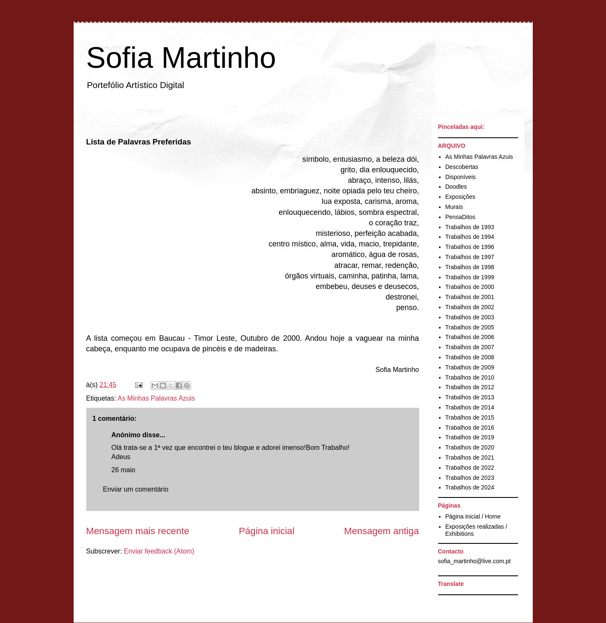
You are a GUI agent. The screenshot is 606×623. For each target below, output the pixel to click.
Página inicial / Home (473, 516)
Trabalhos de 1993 (469, 227)
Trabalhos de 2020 (469, 447)
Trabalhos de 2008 (469, 357)
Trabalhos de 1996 (469, 246)
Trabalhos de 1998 (469, 267)
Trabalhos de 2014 (469, 407)
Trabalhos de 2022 (469, 467)
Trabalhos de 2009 (469, 367)
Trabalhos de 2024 (469, 487)
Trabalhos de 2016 (469, 427)
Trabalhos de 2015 (469, 417)
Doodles (456, 186)
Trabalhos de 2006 (469, 337)
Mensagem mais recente (137, 531)
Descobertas (461, 166)
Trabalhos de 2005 (469, 327)
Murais (454, 206)
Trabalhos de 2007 (469, 347)
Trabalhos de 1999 (469, 277)
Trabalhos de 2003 (469, 317)
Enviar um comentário (136, 489)
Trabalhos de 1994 (469, 236)
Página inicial (267, 531)
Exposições (460, 196)
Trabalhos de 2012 (469, 387)
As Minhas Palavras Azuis (156, 398)
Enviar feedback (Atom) (159, 551)
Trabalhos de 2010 (469, 377)
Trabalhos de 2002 (469, 307)
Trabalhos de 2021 (469, 457)
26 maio (124, 469)
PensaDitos (460, 217)
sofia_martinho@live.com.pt (474, 561)
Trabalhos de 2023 (469, 477)
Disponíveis (460, 177)
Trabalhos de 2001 (469, 297)
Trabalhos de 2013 (469, 397)
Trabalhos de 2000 (469, 286)
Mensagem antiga (381, 531)
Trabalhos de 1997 (469, 257)
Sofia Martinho (181, 57)
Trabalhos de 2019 (469, 437)
